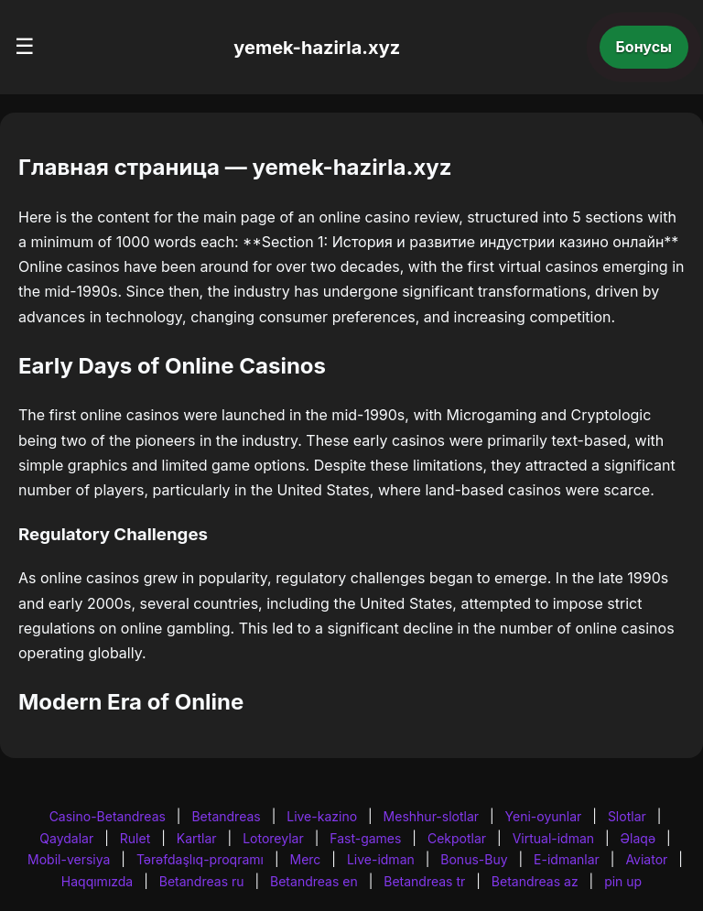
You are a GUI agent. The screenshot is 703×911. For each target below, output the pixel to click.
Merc (305, 859)
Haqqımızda (97, 881)
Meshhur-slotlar (431, 816)
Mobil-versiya (68, 859)
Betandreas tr (424, 881)
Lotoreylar (273, 838)
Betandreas (225, 816)
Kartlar (197, 838)
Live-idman (381, 859)
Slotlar (627, 816)
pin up (623, 881)
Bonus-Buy (473, 859)
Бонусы (644, 47)
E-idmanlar (567, 859)
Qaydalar (66, 838)
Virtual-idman (553, 838)
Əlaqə (638, 838)
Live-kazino (322, 816)
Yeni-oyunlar (543, 816)
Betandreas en (314, 881)
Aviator (646, 859)
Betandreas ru (201, 881)
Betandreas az (535, 881)
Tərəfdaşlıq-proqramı (200, 859)
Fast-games (365, 838)
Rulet (135, 838)
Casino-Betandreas (107, 816)
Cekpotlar (456, 838)
